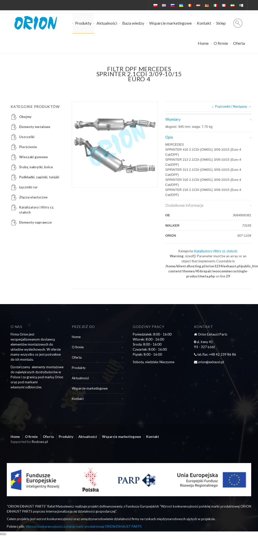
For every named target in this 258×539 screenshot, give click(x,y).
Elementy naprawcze (35, 222)
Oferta (239, 43)
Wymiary (172, 119)
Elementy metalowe (34, 127)
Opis (169, 137)
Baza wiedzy (133, 23)
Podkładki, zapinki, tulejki (39, 177)
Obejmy (25, 117)
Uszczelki (27, 137)
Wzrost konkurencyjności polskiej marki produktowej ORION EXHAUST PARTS (84, 526)
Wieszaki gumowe (33, 157)
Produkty (83, 23)
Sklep (221, 23)
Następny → (242, 106)
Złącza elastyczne (33, 197)
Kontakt (204, 23)
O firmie (221, 43)
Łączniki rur (28, 187)
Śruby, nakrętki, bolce (36, 167)
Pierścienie (28, 147)
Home (203, 43)
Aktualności (106, 23)
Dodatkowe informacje (184, 205)
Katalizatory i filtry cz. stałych (215, 251)
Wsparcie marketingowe (170, 23)
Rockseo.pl (40, 442)
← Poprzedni (220, 106)
